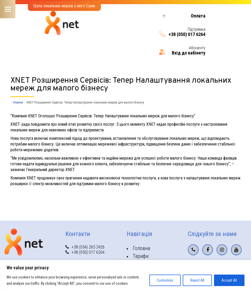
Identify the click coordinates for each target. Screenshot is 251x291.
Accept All (229, 280)
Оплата (198, 16)
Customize (165, 280)
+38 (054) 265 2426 (85, 247)
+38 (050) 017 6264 (187, 34)
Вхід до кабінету (188, 53)
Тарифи (141, 256)
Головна (141, 248)
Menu (7, 9)
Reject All (197, 280)
